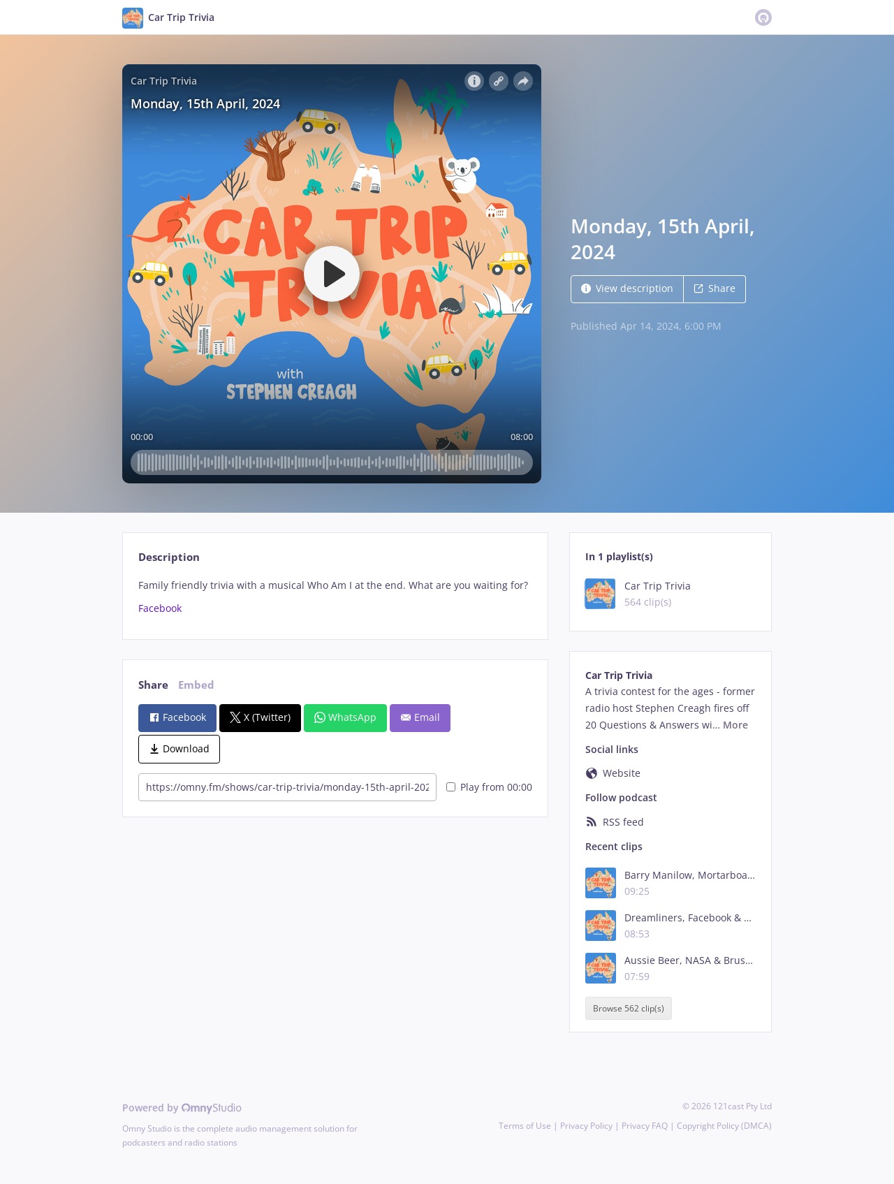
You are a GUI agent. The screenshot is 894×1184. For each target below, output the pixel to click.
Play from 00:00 (489, 787)
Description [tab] (169, 557)
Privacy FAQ (645, 1126)
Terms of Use (525, 1126)
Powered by (182, 1107)
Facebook (160, 608)
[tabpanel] (335, 597)
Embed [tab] (196, 685)
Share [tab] (153, 685)
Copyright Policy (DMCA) (724, 1126)
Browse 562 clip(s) (628, 1008)
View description (627, 288)
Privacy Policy (586, 1126)
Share (714, 288)
